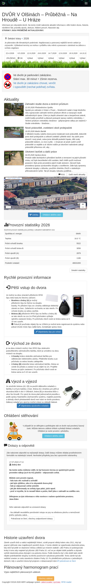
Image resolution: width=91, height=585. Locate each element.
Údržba (34, 215)
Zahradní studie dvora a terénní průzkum (46, 104)
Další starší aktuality (77, 174)
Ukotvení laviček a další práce (41, 151)
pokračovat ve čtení (66, 561)
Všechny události (46, 578)
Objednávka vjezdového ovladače (34, 406)
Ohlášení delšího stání (51, 215)
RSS (62, 174)
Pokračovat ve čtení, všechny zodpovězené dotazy (32, 519)
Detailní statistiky (78, 270)
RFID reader (66, 582)
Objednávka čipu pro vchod (48, 332)
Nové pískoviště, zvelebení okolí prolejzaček (48, 128)
